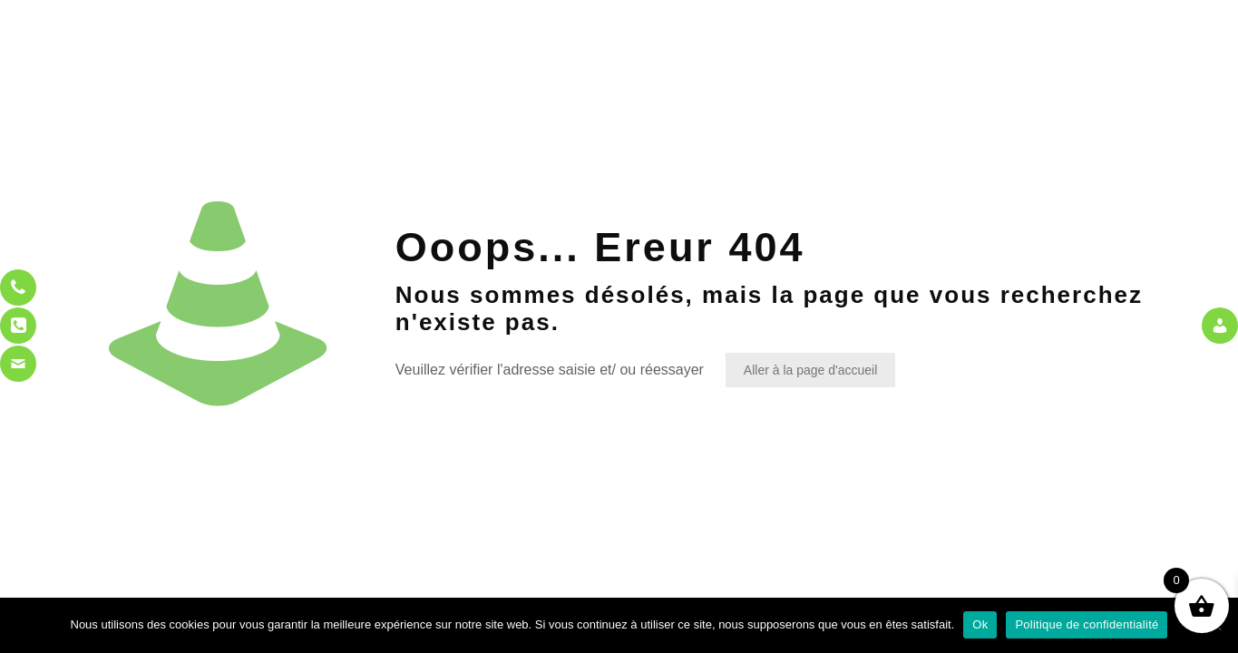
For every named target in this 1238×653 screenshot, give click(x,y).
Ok (980, 624)
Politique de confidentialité (1086, 624)
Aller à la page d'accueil (810, 370)
